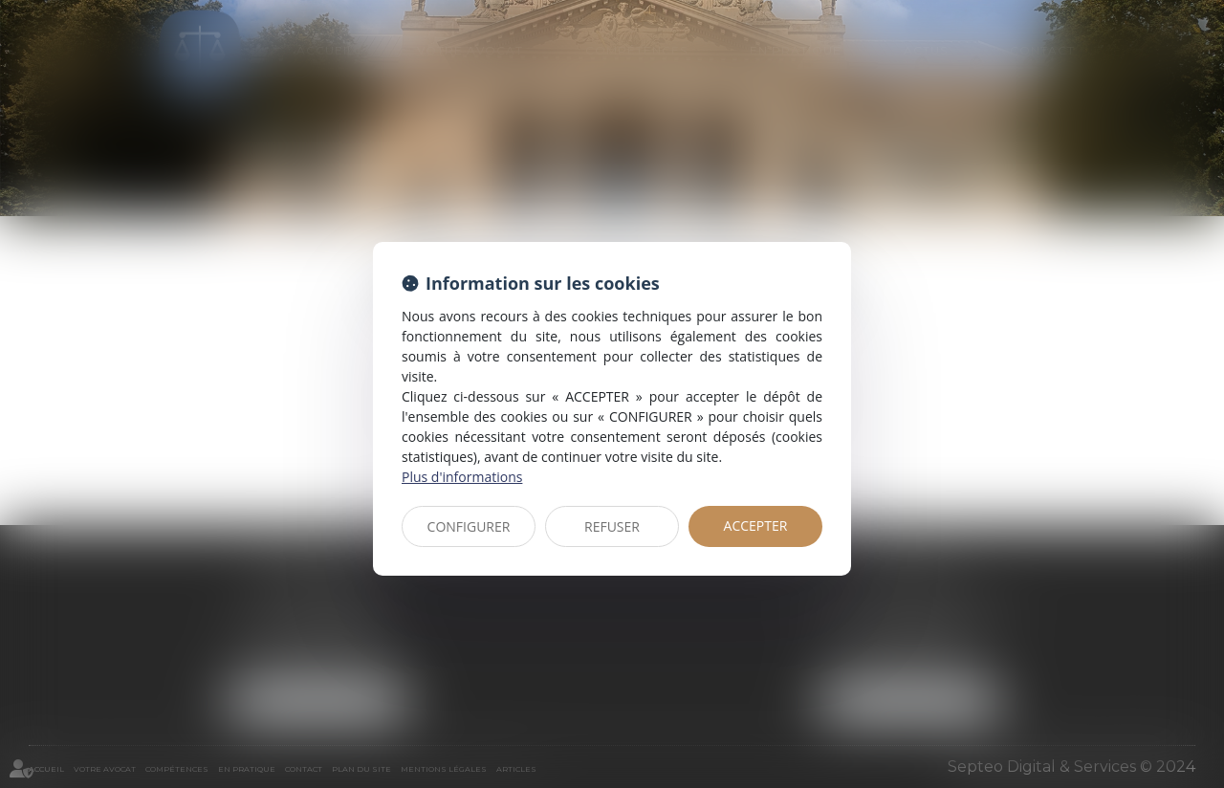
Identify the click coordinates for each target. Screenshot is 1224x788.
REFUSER (612, 526)
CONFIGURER (469, 526)
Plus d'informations (462, 477)
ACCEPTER (756, 525)
